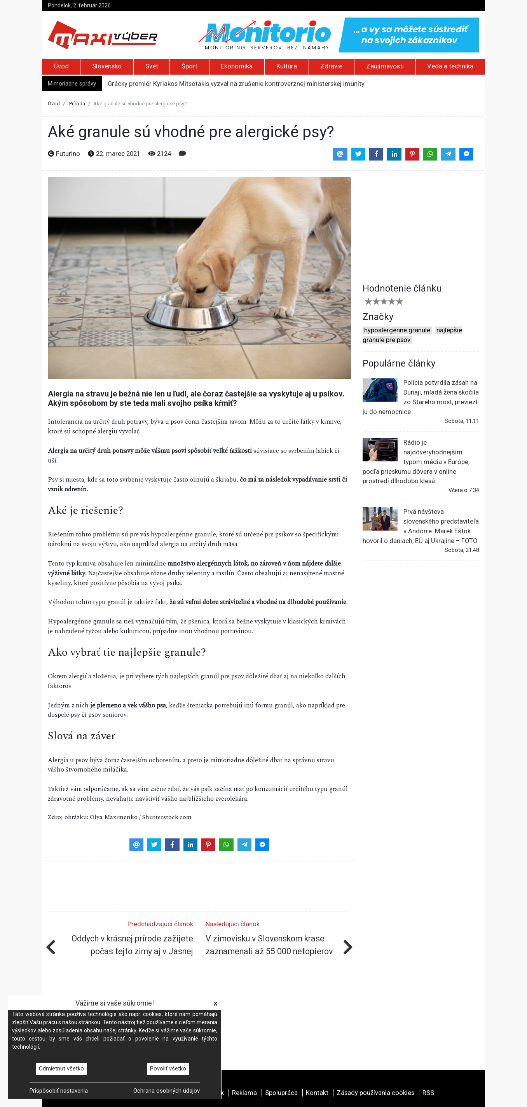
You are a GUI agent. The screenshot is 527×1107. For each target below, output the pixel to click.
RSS (428, 1093)
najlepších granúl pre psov (207, 676)
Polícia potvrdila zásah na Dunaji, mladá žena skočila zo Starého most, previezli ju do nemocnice (421, 397)
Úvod (61, 66)
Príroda (77, 104)
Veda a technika (450, 66)
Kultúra (286, 66)
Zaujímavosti (385, 66)
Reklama (244, 1093)
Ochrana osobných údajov (166, 1090)
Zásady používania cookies (375, 1093)
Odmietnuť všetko (61, 1068)
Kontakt (317, 1093)
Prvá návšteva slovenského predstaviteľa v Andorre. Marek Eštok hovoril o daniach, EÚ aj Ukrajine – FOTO (421, 526)
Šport (189, 66)
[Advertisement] (421, 225)
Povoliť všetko (168, 1068)
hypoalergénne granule (183, 534)
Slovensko (107, 66)
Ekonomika (237, 66)
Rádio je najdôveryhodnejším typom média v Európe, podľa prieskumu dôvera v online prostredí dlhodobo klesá (416, 461)
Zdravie (331, 66)
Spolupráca (281, 1093)
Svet (151, 66)
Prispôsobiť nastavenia (59, 1090)
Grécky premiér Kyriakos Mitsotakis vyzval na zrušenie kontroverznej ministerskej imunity (236, 83)
